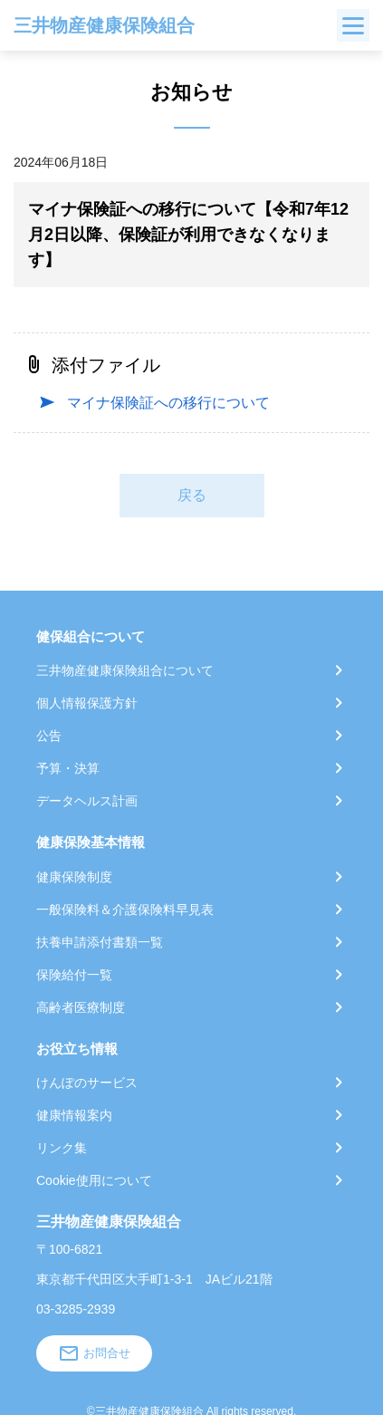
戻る (191, 495)
